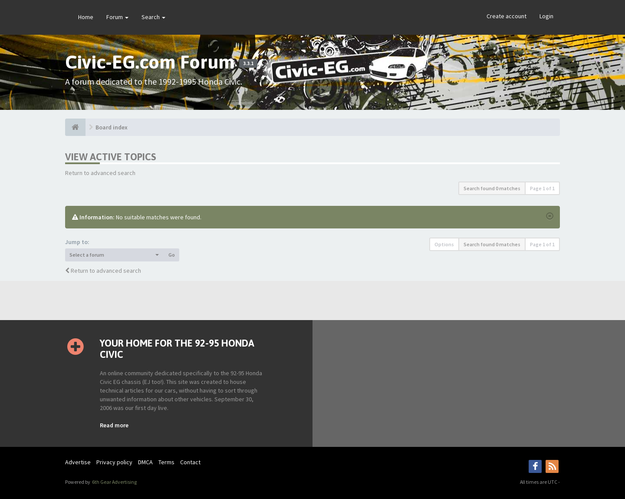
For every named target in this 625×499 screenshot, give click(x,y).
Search (153, 17)
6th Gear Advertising (114, 482)
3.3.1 (248, 63)
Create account (506, 16)
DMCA (145, 462)
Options (444, 244)
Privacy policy (114, 462)
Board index (111, 127)
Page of (542, 188)
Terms (166, 462)
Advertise (78, 462)
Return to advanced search (100, 173)
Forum (117, 17)
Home (85, 17)
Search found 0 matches (492, 188)
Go (171, 254)
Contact (190, 462)
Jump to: (77, 242)
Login (546, 16)
